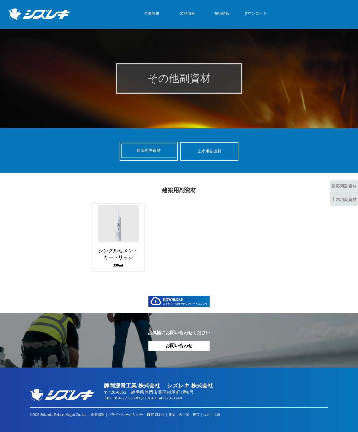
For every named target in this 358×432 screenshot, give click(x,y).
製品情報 (187, 13)
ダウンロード (255, 13)
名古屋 (184, 415)
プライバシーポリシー (125, 415)
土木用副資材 (344, 199)
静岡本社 (158, 415)
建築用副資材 (344, 186)
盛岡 (171, 415)
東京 (196, 415)
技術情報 (222, 13)
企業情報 (151, 13)
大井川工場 (212, 415)
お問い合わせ (179, 345)
